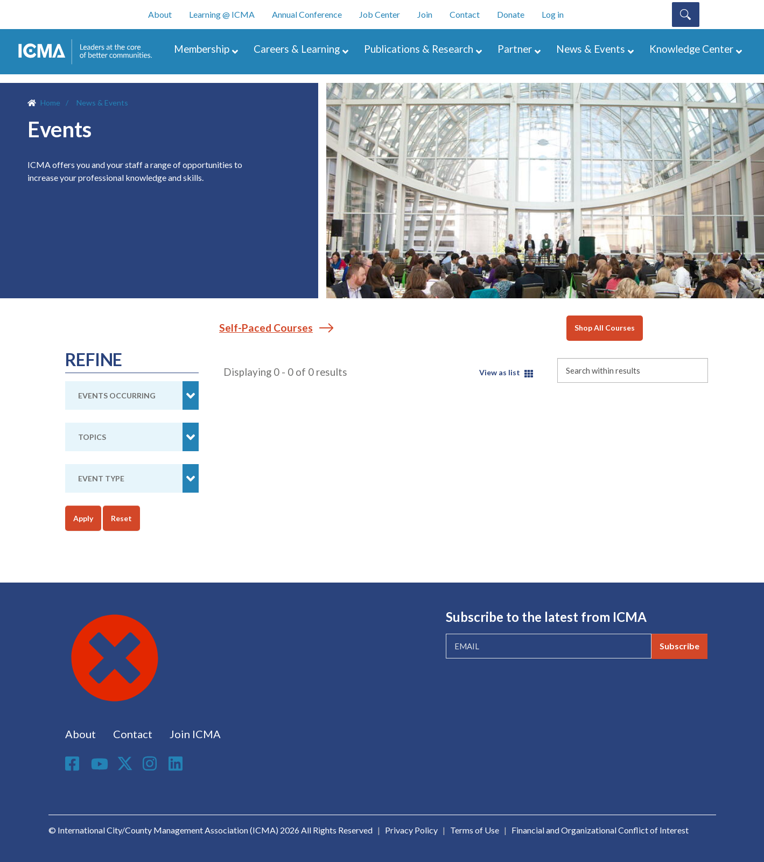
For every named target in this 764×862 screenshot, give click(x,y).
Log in (553, 14)
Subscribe (679, 646)
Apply (83, 518)
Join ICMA (195, 733)
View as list (499, 372)
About (160, 14)
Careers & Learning (297, 49)
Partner (514, 49)
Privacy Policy (411, 830)
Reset (121, 518)
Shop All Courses (604, 327)
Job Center (379, 14)
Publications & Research (418, 49)
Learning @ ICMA (222, 14)
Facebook (73, 763)
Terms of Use (474, 830)
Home (50, 102)
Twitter (125, 763)
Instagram (151, 763)
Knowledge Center (691, 49)
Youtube (99, 764)
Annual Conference (307, 14)
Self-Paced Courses (266, 327)
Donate (510, 14)
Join (424, 14)
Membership (201, 49)
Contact (465, 14)
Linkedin (177, 763)
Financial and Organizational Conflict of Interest (600, 830)
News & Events (590, 49)
